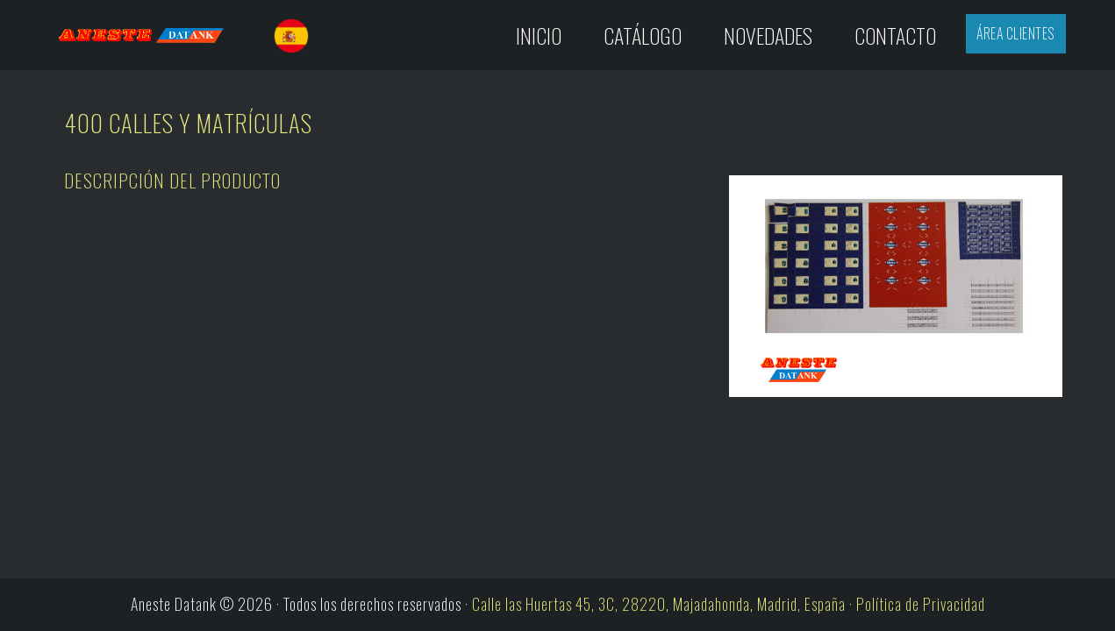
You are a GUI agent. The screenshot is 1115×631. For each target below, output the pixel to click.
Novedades (768, 35)
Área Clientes (1015, 33)
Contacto (895, 35)
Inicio (538, 35)
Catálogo (643, 35)
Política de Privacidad (920, 603)
